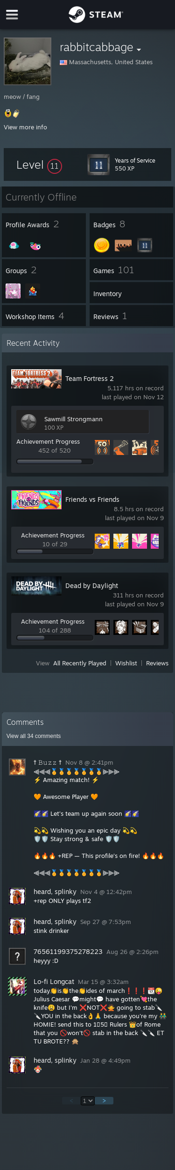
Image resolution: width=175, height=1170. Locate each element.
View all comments (34, 736)
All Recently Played (79, 663)
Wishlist (126, 663)
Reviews (157, 663)
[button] (39, 164)
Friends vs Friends (92, 499)
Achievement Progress (48, 441)
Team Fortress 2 (89, 378)
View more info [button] (25, 127)
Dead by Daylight (91, 585)
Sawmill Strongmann (73, 419)
